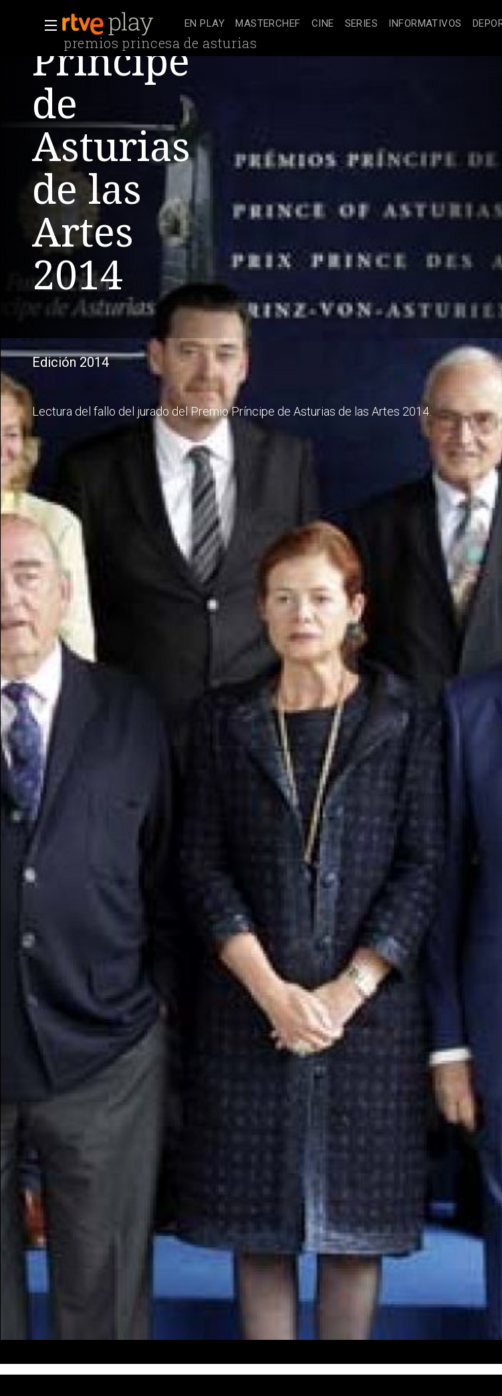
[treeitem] (204, 24)
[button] (46, 25)
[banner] (120, 24)
